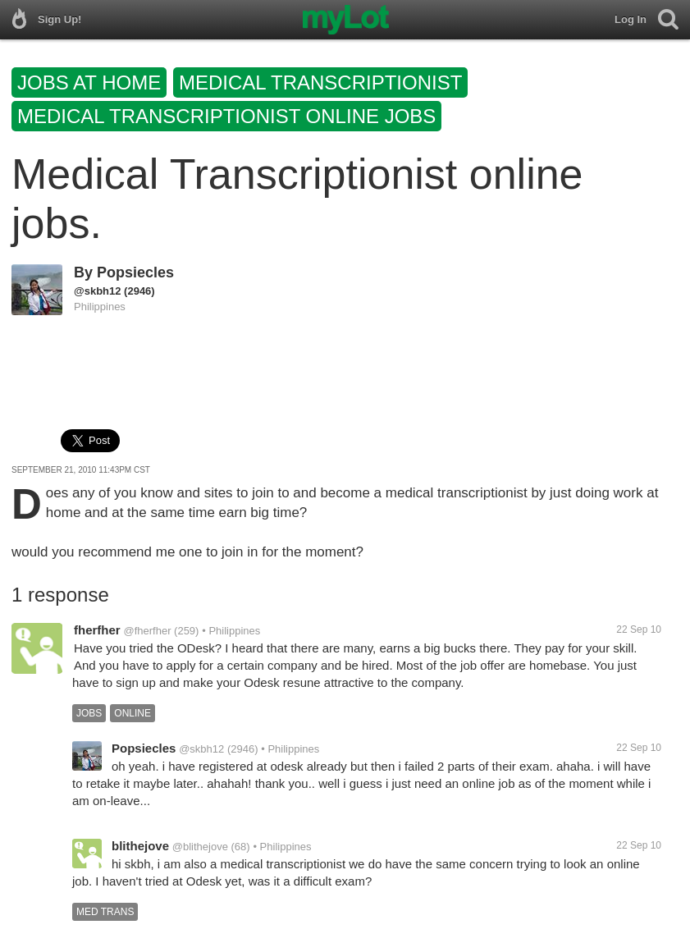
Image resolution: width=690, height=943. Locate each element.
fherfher (97, 630)
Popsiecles (135, 272)
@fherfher (147, 631)
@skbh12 (97, 291)
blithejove (140, 846)
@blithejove (200, 846)
